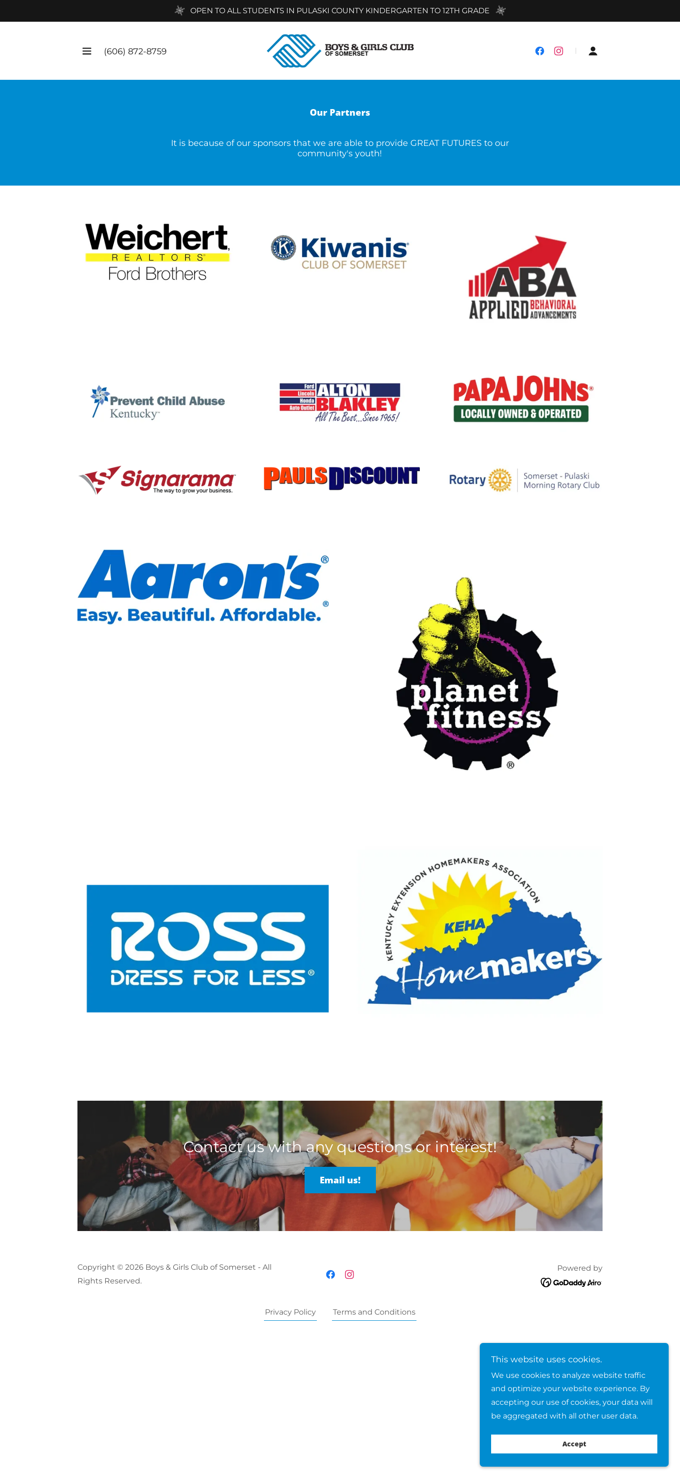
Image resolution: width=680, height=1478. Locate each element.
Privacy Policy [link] (290, 1312)
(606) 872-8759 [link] (135, 51)
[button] (86, 51)
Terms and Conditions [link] (374, 1312)
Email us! (340, 1180)
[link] (340, 50)
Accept (574, 1444)
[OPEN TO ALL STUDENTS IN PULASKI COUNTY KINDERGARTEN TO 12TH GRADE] (340, 11)
